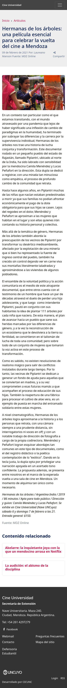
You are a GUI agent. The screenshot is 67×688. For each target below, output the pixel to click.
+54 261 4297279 (18, 622)
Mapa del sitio (45, 642)
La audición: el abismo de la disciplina (26, 567)
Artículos (20, 21)
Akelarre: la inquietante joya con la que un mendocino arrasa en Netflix (33, 550)
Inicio (5, 21)
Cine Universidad (11, 5)
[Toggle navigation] (60, 5)
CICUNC (27, 682)
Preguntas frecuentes (50, 636)
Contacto (8, 642)
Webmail (8, 636)
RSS (63, 678)
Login (54, 678)
